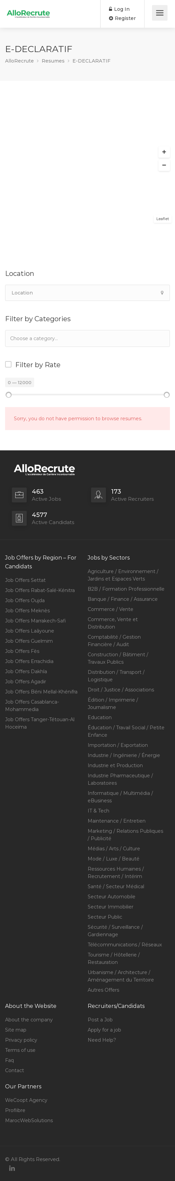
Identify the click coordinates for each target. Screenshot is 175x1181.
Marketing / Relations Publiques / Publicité (125, 835)
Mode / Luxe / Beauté (113, 859)
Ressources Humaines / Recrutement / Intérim (116, 872)
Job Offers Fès (22, 651)
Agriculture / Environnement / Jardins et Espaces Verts (123, 575)
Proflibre (15, 1110)
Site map (15, 1030)
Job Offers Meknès (27, 611)
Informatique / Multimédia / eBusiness (120, 797)
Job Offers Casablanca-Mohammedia (32, 705)
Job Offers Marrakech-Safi (35, 621)
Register (122, 18)
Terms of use (20, 1050)
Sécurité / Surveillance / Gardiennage (115, 931)
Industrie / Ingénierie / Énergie (124, 755)
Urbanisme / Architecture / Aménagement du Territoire (121, 976)
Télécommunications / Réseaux (125, 945)
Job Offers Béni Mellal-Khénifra (41, 692)
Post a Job (100, 1020)
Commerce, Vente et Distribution (113, 623)
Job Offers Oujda (25, 600)
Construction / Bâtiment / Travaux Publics (118, 658)
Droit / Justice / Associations (121, 690)
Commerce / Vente (110, 609)
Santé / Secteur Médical (116, 886)
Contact (14, 1070)
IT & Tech (98, 811)
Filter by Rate (38, 365)
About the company (29, 1020)
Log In (119, 9)
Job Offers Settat (25, 580)
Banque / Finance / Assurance (123, 599)
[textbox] (44, 338)
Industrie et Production (115, 765)
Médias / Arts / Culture (114, 849)
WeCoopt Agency (26, 1100)
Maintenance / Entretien (117, 821)
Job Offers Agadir (25, 682)
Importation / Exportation (118, 745)
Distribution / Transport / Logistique (116, 676)
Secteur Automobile (111, 897)
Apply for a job (104, 1030)
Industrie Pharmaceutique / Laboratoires (120, 779)
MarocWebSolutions (29, 1120)
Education (100, 717)
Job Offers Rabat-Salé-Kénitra (40, 590)
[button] (164, 152)
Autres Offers (103, 990)
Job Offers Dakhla (26, 671)
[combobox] (87, 338)
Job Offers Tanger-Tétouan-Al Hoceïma (39, 723)
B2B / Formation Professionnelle (126, 589)
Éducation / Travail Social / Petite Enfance (126, 731)
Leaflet (162, 218)
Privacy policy (21, 1040)
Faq (9, 1060)
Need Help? (102, 1040)
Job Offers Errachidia (29, 661)
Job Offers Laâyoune (29, 631)
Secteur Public (105, 917)
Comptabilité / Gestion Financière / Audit (114, 640)
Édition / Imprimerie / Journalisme (113, 703)
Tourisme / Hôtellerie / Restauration (114, 958)
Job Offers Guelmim (29, 641)
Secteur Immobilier (110, 907)
